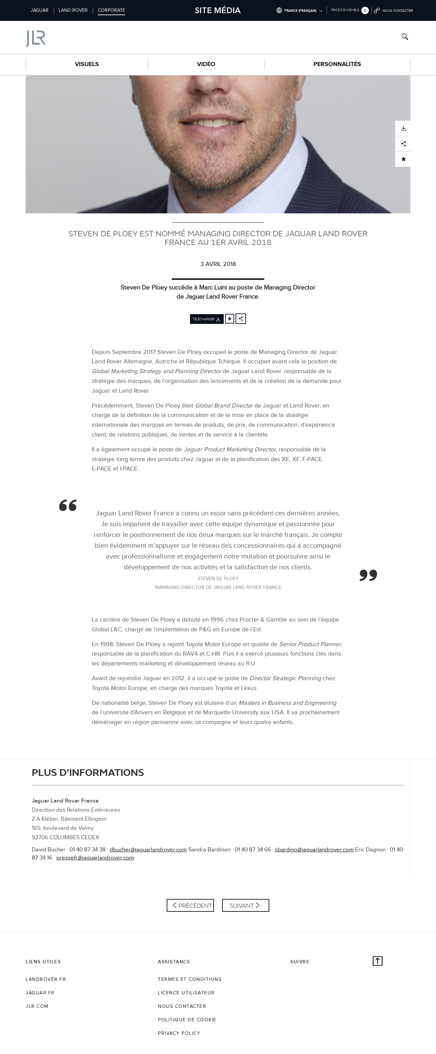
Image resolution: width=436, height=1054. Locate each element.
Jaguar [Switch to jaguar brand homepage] (40, 10)
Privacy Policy (179, 1033)
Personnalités (337, 64)
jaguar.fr (40, 993)
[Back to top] (378, 962)
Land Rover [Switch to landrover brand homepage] (73, 10)
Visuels (87, 64)
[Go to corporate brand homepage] (64, 37)
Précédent (195, 905)
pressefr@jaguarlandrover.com (95, 857)
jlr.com (37, 1006)
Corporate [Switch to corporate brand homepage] (111, 10)
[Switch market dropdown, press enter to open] (299, 10)
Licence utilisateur (186, 993)
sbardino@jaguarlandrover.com (314, 849)
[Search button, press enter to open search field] (405, 37)
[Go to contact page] (394, 10)
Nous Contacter (182, 1006)
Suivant (242, 905)
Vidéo (206, 64)
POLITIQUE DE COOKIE (187, 1020)
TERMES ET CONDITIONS (190, 979)
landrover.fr (46, 979)
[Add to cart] (229, 319)
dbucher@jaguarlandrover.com (148, 849)
